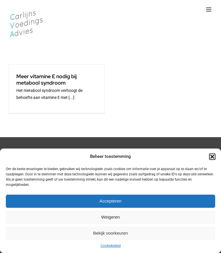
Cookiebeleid (111, 246)
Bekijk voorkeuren (110, 233)
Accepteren (110, 200)
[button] (212, 157)
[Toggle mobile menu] (209, 9)
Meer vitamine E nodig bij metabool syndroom (46, 79)
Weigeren (110, 216)
